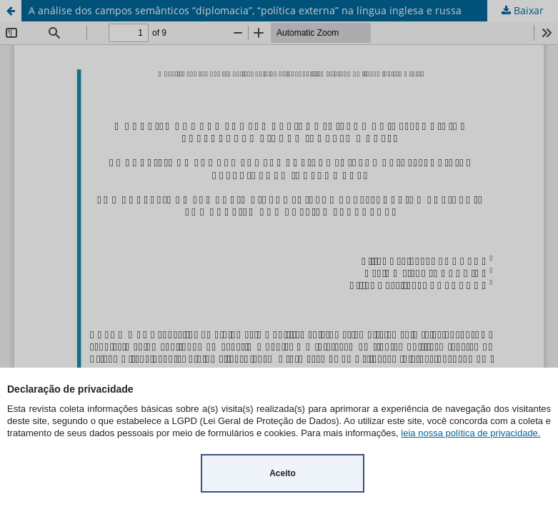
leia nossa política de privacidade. (470, 433)
